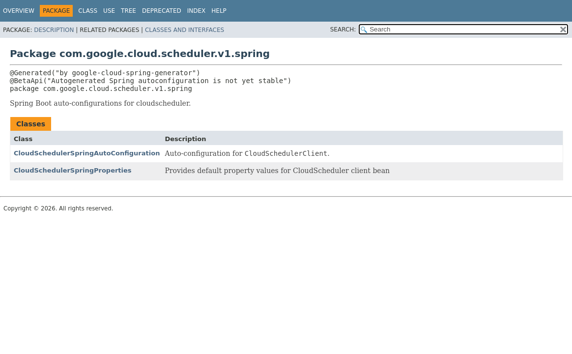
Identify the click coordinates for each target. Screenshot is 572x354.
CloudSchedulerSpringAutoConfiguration (87, 153)
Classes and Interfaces (184, 30)
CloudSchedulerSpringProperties (73, 170)
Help (219, 10)
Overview (18, 10)
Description (54, 30)
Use (109, 10)
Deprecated (161, 10)
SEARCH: (343, 29)
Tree (128, 10)
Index (196, 10)
